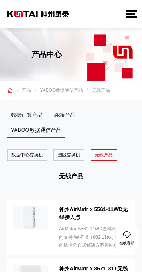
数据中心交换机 (27, 155)
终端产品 (64, 115)
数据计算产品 (27, 115)
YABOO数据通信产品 (61, 90)
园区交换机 (69, 155)
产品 (26, 90)
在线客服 (127, 237)
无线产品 (101, 90)
